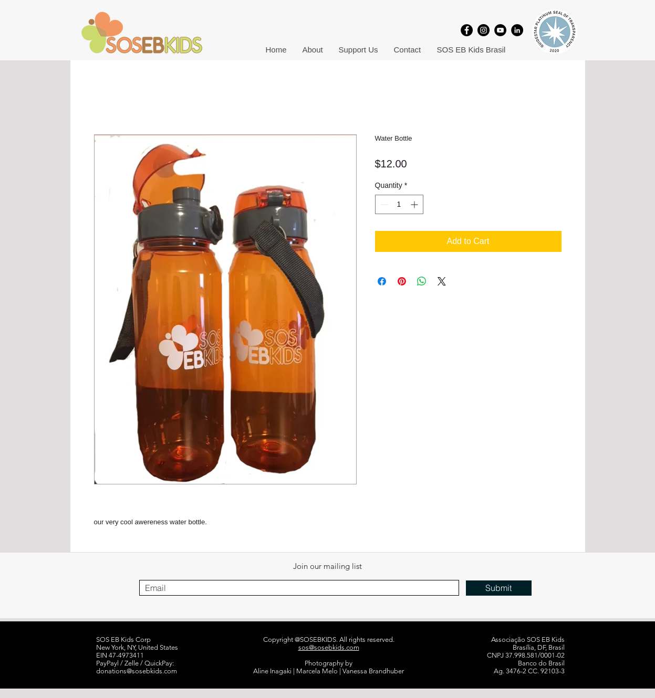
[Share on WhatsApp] (421, 281)
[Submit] (499, 588)
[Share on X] (441, 281)
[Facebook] (467, 30)
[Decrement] (383, 204)
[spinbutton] (399, 204)
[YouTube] (500, 30)
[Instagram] (483, 30)
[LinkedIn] (517, 30)
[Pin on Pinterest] (402, 281)
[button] (313, 49)
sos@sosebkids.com (328, 647)
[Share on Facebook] (382, 281)
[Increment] (415, 204)
